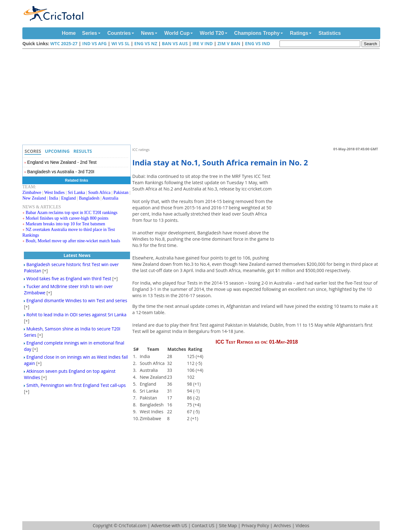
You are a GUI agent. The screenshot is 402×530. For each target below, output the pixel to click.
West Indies (54, 192)
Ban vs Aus (174, 43)
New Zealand (34, 198)
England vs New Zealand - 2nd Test (62, 162)
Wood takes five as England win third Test (68, 278)
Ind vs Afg (94, 43)
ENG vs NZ (145, 43)
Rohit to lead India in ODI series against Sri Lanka (76, 315)
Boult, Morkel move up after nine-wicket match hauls (73, 240)
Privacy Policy (255, 525)
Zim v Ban (228, 43)
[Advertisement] (202, 98)
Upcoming (57, 151)
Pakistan (120, 192)
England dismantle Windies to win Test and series (76, 300)
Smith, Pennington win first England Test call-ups (76, 385)
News (147, 33)
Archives (282, 525)
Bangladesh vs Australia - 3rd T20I (61, 171)
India (53, 198)
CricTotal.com (132, 525)
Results (82, 151)
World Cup (177, 33)
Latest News (76, 255)
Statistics (329, 33)
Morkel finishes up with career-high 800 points (67, 218)
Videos (302, 525)
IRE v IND (203, 43)
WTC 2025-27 (64, 43)
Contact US (203, 525)
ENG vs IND (257, 43)
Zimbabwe (31, 192)
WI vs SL (120, 43)
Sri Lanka (76, 192)
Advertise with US (169, 525)
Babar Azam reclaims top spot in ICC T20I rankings (71, 212)
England (68, 198)
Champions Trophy (257, 33)
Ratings (299, 33)
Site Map (228, 525)
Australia (110, 198)
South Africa (99, 192)
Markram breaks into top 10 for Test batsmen (65, 224)
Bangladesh (89, 198)
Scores (32, 151)
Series (89, 33)
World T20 (212, 33)
